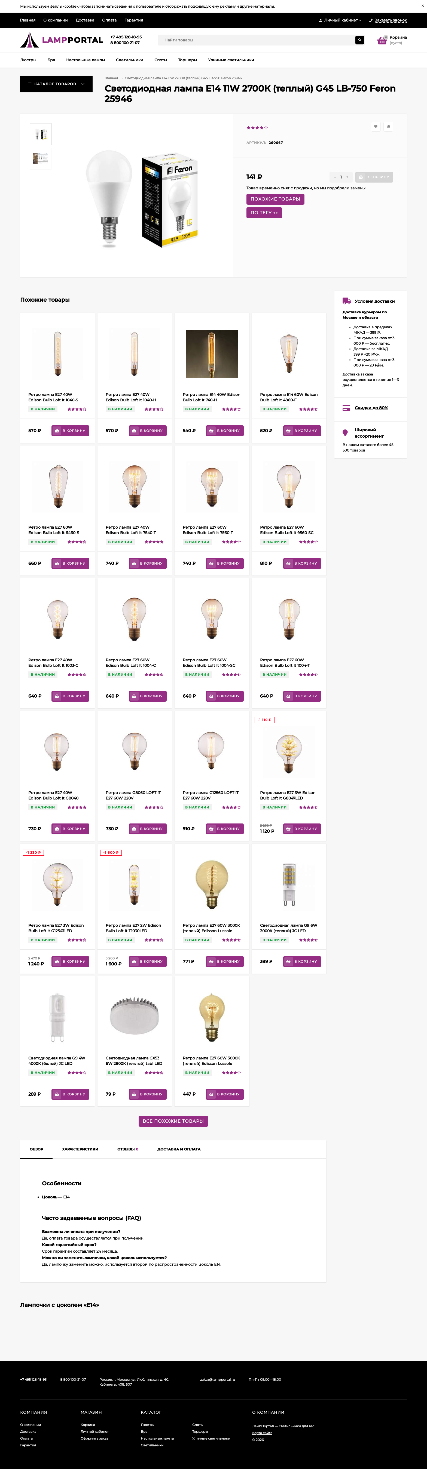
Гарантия (133, 20)
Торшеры (200, 1431)
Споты (197, 1425)
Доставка (85, 20)
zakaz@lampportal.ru (217, 1379)
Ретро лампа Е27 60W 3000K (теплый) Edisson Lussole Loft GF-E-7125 (211, 931)
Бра (144, 1431)
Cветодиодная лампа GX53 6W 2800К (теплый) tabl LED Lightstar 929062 (134, 1063)
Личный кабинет (95, 1431)
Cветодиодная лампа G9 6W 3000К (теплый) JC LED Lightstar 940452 (288, 931)
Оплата (109, 20)
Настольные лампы (157, 1438)
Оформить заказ (94, 1438)
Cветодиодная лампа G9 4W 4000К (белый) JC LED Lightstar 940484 (56, 1063)
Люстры (147, 1425)
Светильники (152, 1445)
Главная (27, 20)
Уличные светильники (211, 1438)
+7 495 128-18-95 (126, 37)
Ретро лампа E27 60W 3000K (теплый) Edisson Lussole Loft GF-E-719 (211, 1063)
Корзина (88, 1425)
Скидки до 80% (371, 407)
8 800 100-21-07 (125, 42)
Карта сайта (262, 1433)
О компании (55, 20)
